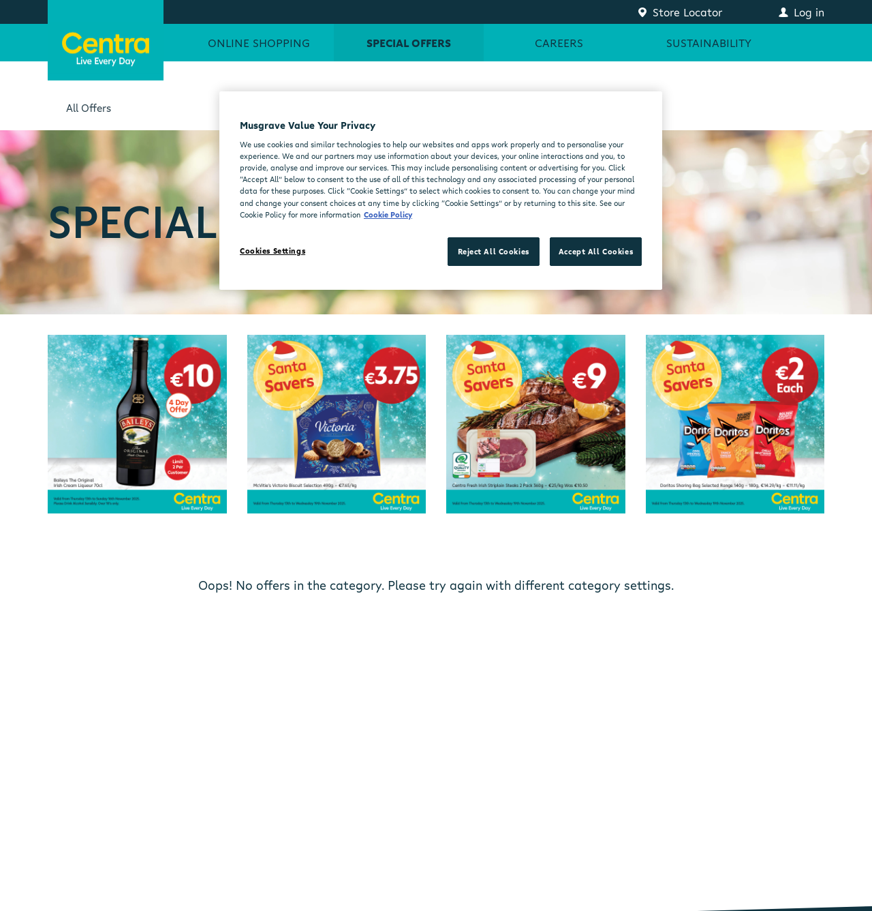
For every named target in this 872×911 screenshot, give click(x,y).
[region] (440, 190)
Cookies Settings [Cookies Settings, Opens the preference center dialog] (272, 250)
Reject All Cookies (493, 251)
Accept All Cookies (596, 251)
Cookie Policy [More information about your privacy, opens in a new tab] (388, 214)
